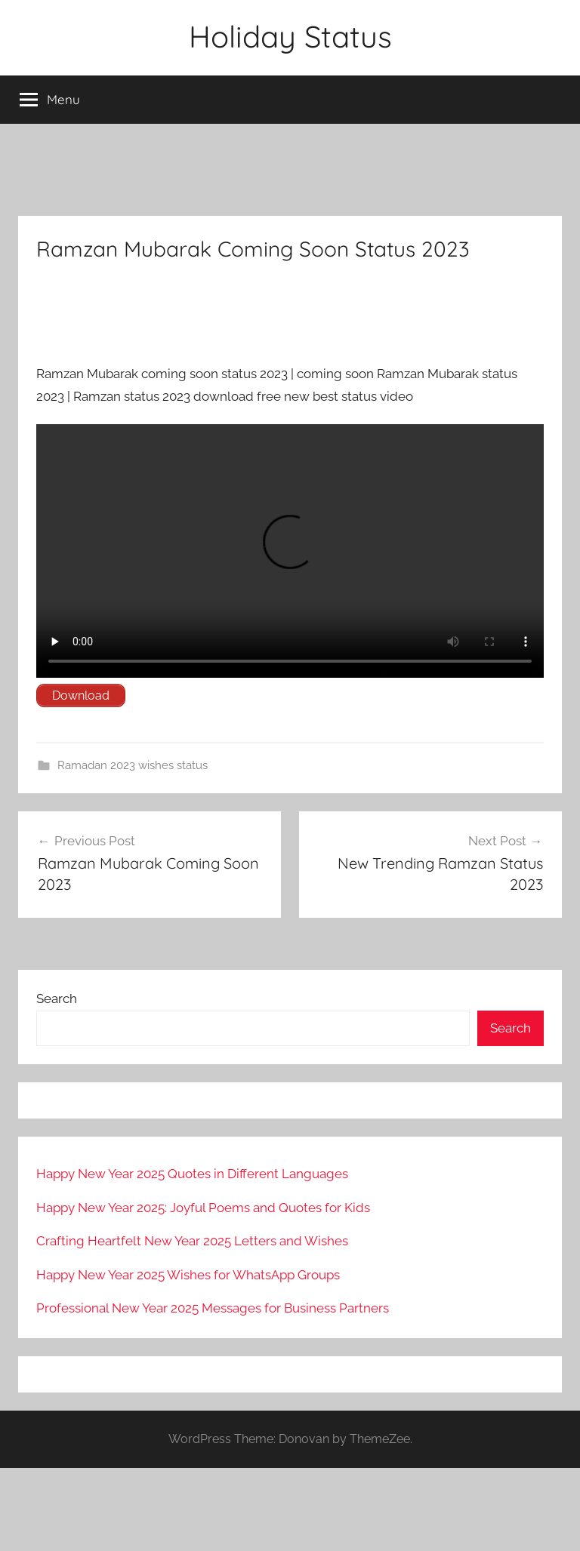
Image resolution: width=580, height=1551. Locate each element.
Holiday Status (290, 36)
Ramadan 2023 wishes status (132, 765)
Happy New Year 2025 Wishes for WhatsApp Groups (188, 1274)
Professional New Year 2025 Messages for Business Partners (212, 1308)
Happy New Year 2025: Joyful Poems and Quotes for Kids (203, 1207)
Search (56, 998)
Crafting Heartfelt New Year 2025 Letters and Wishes (192, 1240)
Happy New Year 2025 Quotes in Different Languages (192, 1173)
